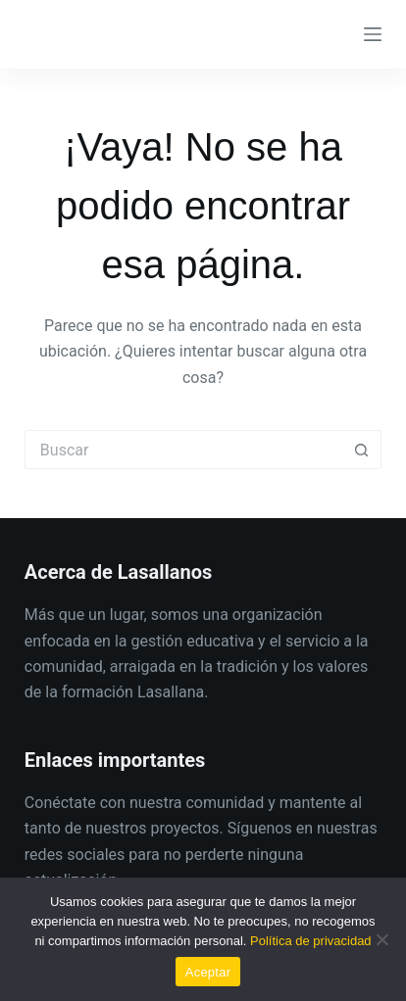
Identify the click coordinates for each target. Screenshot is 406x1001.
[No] (381, 939)
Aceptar (208, 972)
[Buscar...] (183, 449)
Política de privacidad (311, 940)
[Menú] (372, 34)
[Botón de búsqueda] (361, 449)
